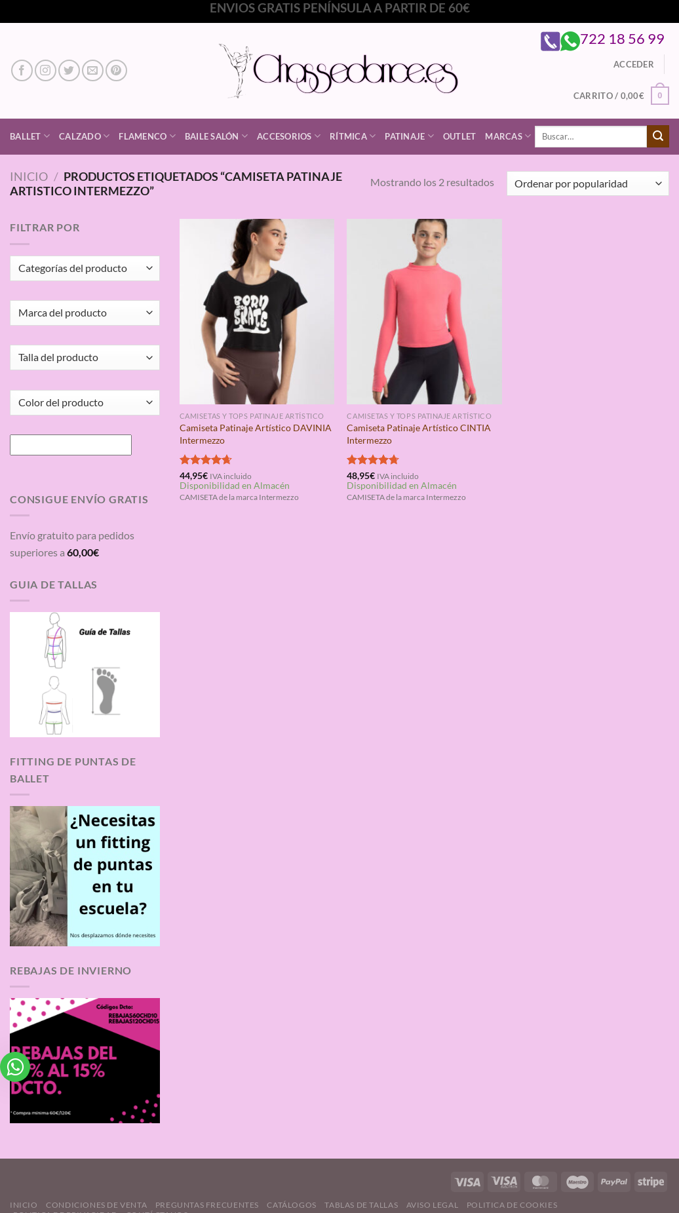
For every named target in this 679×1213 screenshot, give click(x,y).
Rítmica (353, 136)
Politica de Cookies (512, 1205)
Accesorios (288, 136)
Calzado (84, 136)
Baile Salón (216, 136)
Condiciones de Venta (96, 1205)
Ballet (30, 136)
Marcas (508, 136)
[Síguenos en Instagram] (45, 70)
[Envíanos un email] (93, 70)
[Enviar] (658, 136)
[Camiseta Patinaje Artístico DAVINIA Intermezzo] (257, 311)
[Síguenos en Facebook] (22, 70)
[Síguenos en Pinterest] (116, 70)
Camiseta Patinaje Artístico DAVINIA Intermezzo (256, 434)
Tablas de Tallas (361, 1205)
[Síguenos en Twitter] (69, 70)
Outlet (459, 136)
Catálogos (292, 1205)
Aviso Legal (432, 1205)
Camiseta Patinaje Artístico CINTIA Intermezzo (419, 434)
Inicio (29, 176)
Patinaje (409, 136)
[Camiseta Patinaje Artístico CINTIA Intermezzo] (424, 311)
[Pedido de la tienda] (588, 184)
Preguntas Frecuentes (207, 1205)
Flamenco (147, 136)
